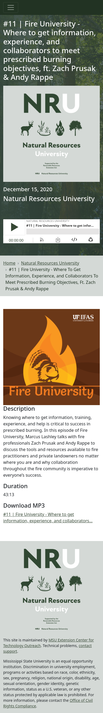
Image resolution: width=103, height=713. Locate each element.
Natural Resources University (50, 263)
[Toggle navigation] (10, 7)
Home (9, 263)
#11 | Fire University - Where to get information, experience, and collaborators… (48, 517)
